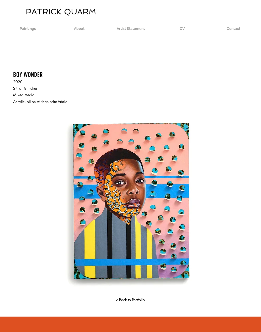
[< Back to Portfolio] (130, 300)
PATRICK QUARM (49, 11)
